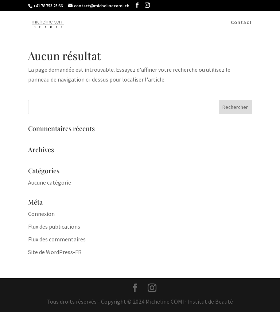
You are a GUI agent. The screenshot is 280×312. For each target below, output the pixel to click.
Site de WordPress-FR (55, 252)
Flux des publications (54, 226)
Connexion (41, 213)
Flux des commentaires (57, 239)
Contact (241, 22)
